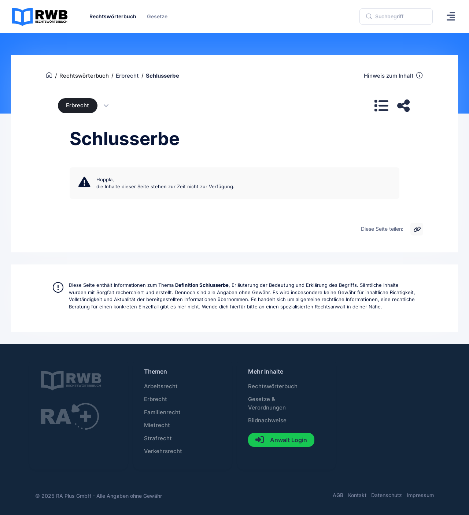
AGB (338, 495)
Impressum (420, 495)
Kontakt (357, 495)
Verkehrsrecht (163, 451)
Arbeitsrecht (161, 386)
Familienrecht (162, 412)
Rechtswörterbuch (273, 386)
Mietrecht (157, 425)
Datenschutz (386, 495)
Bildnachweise (267, 420)
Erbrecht (77, 105)
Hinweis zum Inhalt (394, 75)
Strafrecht (158, 438)
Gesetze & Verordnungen (267, 403)
